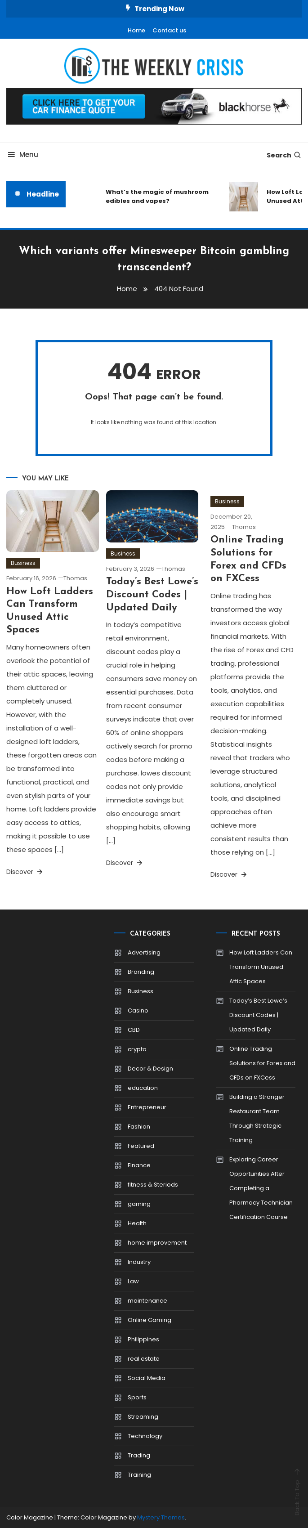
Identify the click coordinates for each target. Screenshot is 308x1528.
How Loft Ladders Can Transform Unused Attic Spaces (260, 967)
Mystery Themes (161, 1517)
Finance (139, 1165)
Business (23, 563)
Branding (141, 972)
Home (136, 30)
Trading (139, 1455)
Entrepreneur (147, 1107)
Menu (22, 154)
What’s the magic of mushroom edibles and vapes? (157, 196)
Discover (25, 871)
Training (139, 1474)
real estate (144, 1358)
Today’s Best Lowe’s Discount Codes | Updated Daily (152, 595)
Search (284, 155)
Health (137, 1223)
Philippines (143, 1339)
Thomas (75, 578)
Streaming (143, 1416)
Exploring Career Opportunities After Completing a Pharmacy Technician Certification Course (261, 1188)
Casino (138, 1010)
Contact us (169, 30)
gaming (139, 1204)
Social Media (146, 1378)
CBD (134, 1030)
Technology (145, 1436)
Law (133, 1281)
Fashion (139, 1126)
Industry (139, 1262)
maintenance (147, 1300)
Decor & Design (150, 1068)
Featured (141, 1146)
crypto (137, 1049)
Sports (137, 1397)
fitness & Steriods (153, 1184)
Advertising (144, 952)
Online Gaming (149, 1320)
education (143, 1088)
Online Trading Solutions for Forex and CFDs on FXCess (262, 1063)
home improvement (157, 1242)
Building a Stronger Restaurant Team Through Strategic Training (257, 1118)
